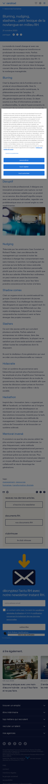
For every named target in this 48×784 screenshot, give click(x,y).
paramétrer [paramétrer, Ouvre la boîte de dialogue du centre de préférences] (24, 160)
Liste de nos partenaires (11, 153)
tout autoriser (24, 173)
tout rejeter (24, 167)
